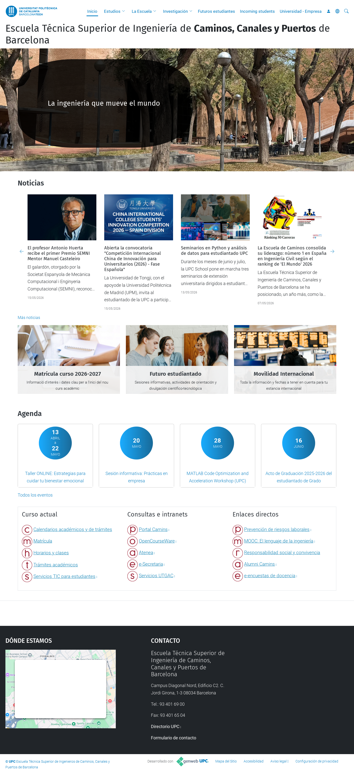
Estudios (112, 11)
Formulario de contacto (173, 737)
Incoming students (257, 11)
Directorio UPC (165, 726)
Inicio (92, 11)
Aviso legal (278, 761)
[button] (124, 11)
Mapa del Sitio (226, 761)
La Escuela (142, 11)
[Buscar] (346, 11)
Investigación (175, 11)
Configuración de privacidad (316, 761)
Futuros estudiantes (216, 11)
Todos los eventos (35, 495)
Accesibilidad (254, 761)
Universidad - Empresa (301, 11)
